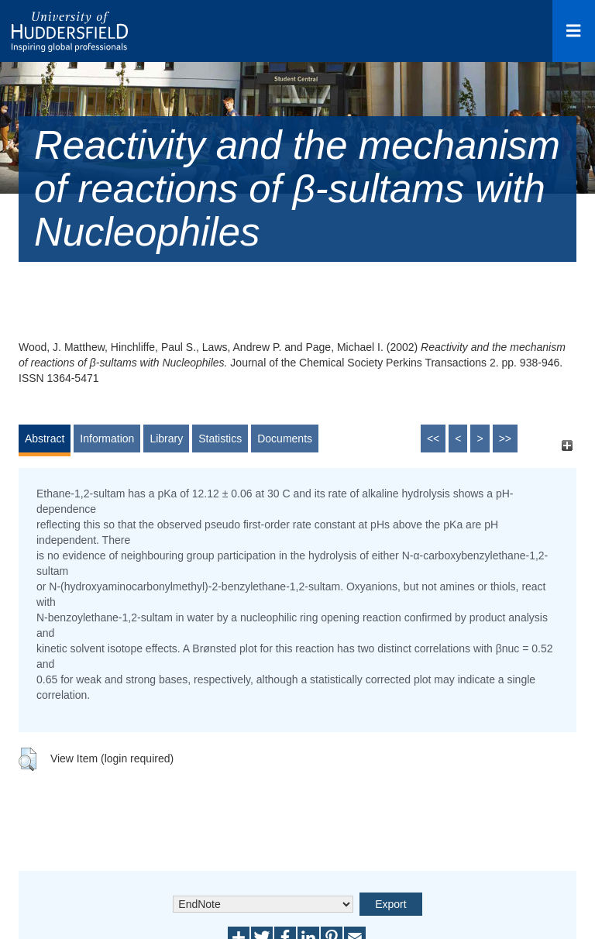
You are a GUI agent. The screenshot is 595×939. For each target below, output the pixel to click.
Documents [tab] (284, 438)
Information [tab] (107, 438)
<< (433, 438)
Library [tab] (166, 438)
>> (505, 438)
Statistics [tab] (220, 438)
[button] (27, 759)
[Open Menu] (573, 31)
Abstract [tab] (44, 438)
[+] (567, 446)
